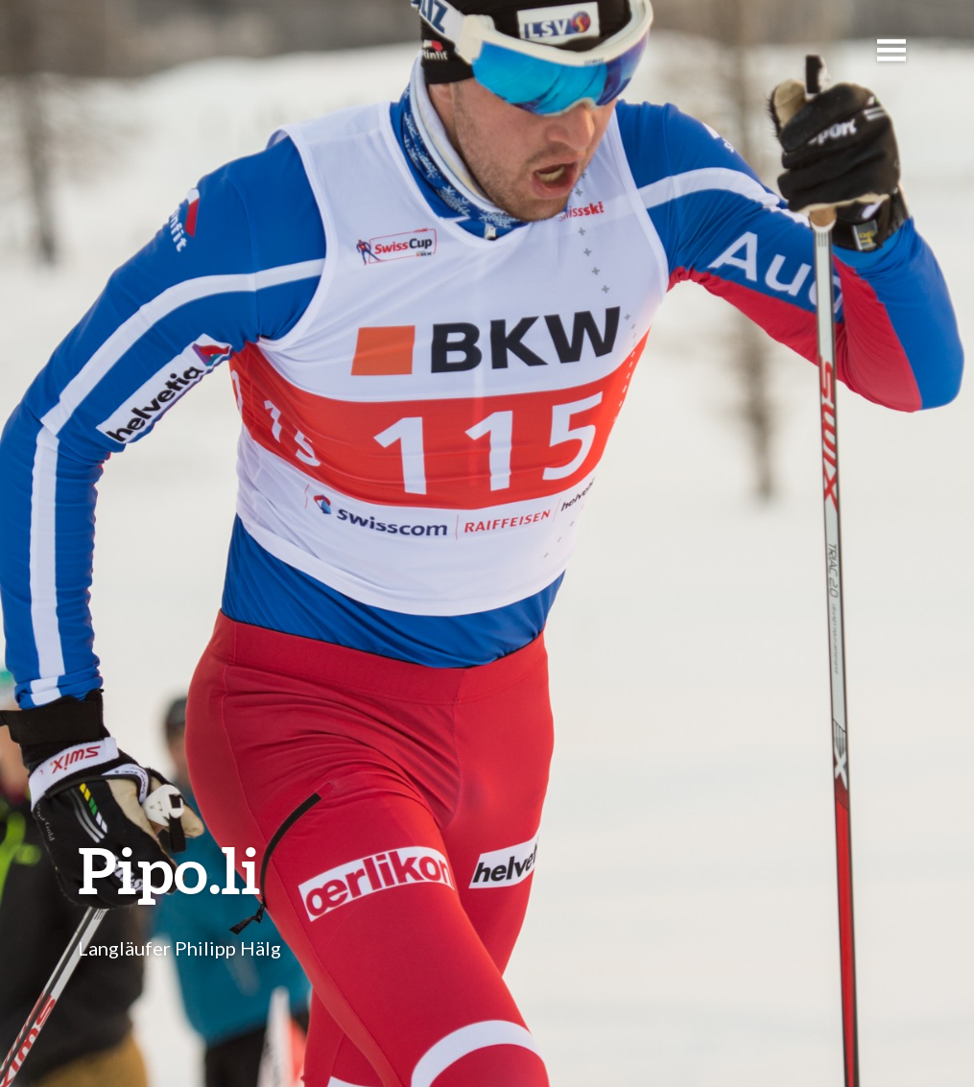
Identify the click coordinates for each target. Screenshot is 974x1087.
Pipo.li (169, 870)
